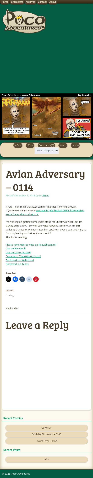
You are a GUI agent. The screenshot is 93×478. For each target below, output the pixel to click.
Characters (17, 1)
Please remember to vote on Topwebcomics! (31, 244)
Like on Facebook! (16, 248)
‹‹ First (17, 145)
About (52, 1)
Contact (42, 1)
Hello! (46, 459)
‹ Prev (30, 145)
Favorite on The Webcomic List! (23, 256)
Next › (62, 145)
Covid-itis (46, 427)
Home (4, 1)
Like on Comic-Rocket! (18, 252)
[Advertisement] (46, 67)
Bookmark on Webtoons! (20, 260)
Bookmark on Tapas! (17, 264)
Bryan (45, 195)
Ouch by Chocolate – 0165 (46, 434)
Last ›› (75, 145)
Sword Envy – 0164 (46, 441)
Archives (30, 1)
